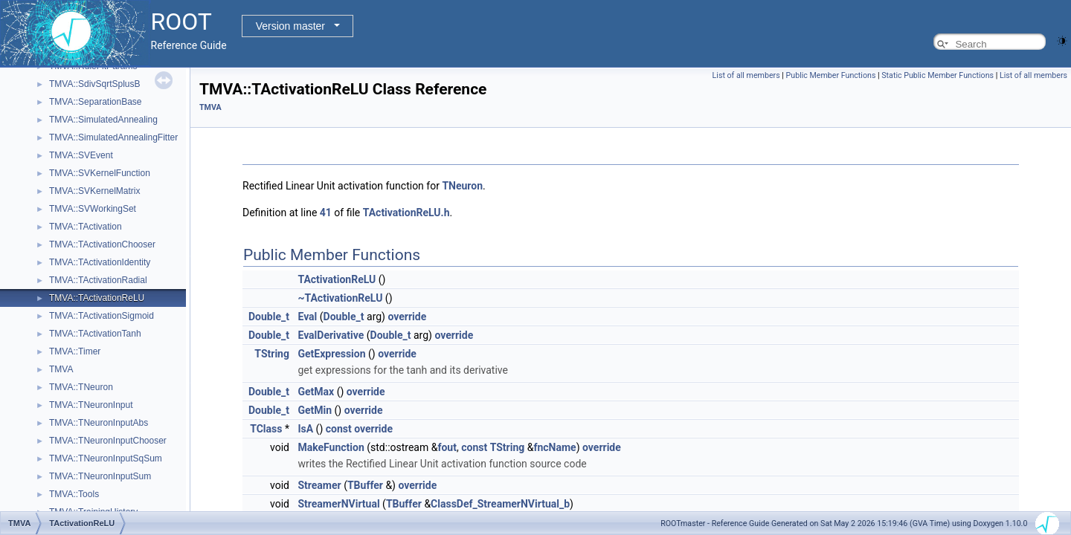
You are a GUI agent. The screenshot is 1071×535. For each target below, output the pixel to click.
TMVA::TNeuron (81, 387)
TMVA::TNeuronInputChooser (108, 440)
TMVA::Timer (74, 351)
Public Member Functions (831, 75)
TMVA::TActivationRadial (98, 280)
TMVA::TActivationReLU (96, 298)
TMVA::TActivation (85, 226)
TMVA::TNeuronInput (91, 405)
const (339, 429)
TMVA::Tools (74, 494)
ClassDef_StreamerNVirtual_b (500, 504)
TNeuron (462, 186)
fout (447, 447)
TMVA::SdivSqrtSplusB (94, 84)
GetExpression (331, 354)
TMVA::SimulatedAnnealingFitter (113, 137)
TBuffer (365, 485)
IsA (305, 429)
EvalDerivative (331, 335)
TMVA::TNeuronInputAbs (98, 423)
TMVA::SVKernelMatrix (94, 191)
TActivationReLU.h (406, 212)
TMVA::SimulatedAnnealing (103, 119)
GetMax (316, 392)
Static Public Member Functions (937, 75)
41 (326, 212)
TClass (266, 429)
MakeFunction (331, 447)
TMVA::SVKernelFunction (99, 173)
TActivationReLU (337, 279)
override (406, 316)
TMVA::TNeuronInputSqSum (105, 458)
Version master (290, 26)
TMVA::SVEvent (81, 155)
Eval (307, 316)
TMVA (61, 369)
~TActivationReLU (340, 298)
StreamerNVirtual (338, 504)
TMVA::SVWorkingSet (92, 209)
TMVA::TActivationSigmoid (101, 316)
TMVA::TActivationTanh (95, 333)
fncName (554, 447)
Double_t (268, 316)
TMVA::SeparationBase (95, 102)
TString (271, 354)
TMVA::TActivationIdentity (99, 262)
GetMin (315, 410)
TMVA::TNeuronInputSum (100, 476)
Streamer (319, 485)
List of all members (746, 75)
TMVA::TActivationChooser (102, 244)
